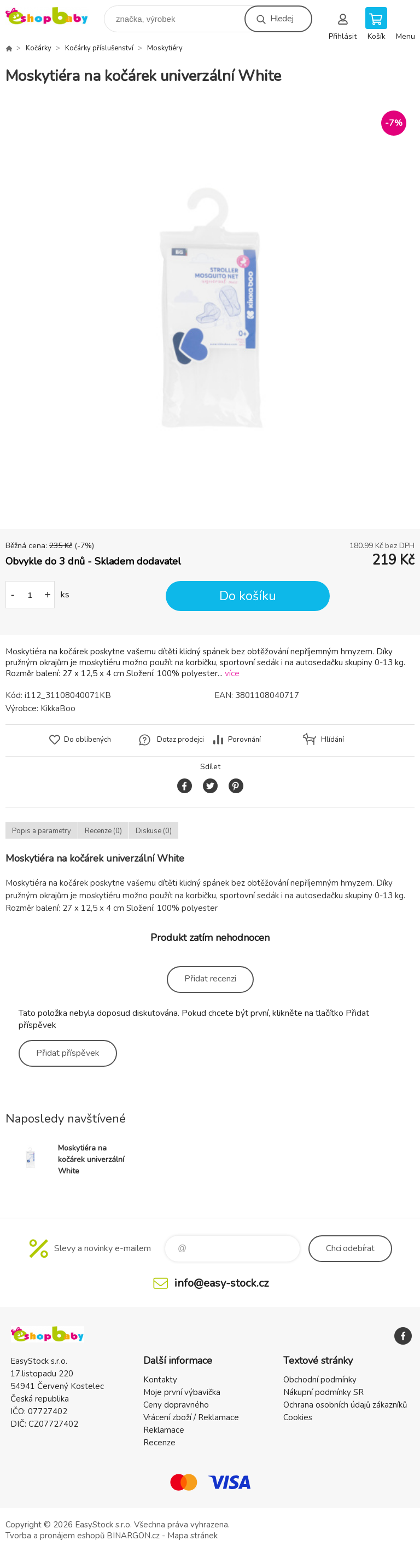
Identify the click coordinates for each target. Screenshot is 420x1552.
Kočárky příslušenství (99, 48)
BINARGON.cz (133, 1535)
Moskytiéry (165, 48)
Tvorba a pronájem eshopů (54, 1535)
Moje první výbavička (181, 1392)
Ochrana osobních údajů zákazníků (345, 1404)
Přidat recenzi (210, 979)
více (232, 673)
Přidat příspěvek (68, 1053)
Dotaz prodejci (180, 740)
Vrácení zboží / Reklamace (191, 1417)
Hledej (281, 19)
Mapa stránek (192, 1535)
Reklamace (163, 1430)
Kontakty (160, 1379)
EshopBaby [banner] (53, 16)
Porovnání (244, 740)
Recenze (159, 1442)
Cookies (297, 1417)
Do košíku (247, 596)
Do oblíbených (87, 740)
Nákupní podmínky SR (323, 1392)
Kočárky (38, 48)
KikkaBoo (57, 708)
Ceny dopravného (176, 1404)
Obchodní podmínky (320, 1379)
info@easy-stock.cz (221, 1283)
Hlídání (332, 740)
